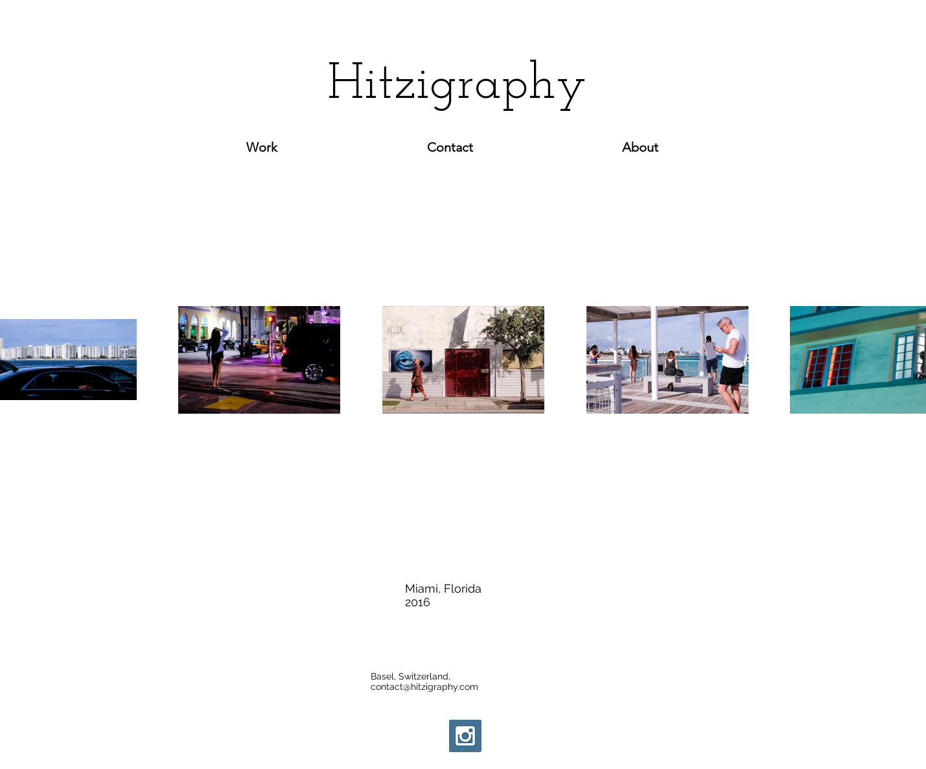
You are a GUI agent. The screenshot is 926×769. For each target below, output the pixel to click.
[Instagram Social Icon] (465, 736)
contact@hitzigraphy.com (424, 686)
